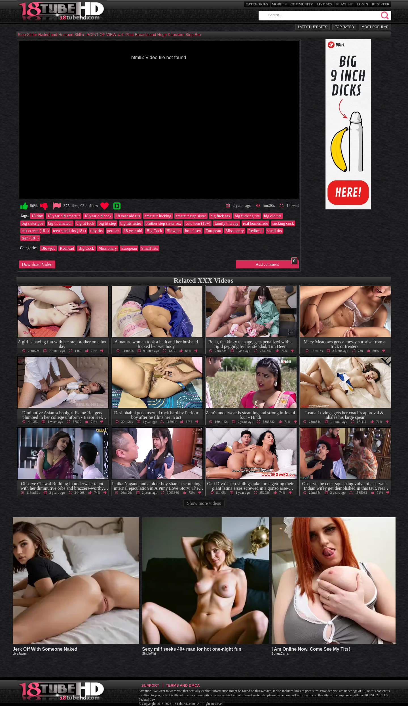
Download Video (37, 264)
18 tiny (37, 216)
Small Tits (149, 248)
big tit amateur (60, 223)
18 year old (133, 230)
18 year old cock (97, 216)
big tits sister (130, 223)
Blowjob (173, 230)
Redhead (255, 230)
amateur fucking (158, 216)
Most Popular (375, 27)
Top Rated (344, 27)
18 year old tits (128, 216)
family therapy (226, 223)
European (213, 230)
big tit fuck (85, 223)
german (113, 230)
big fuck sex (220, 216)
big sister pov (33, 223)
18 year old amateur (63, 216)
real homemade (255, 223)
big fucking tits (247, 216)
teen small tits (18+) (69, 230)
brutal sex (193, 230)
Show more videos (204, 503)
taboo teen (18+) (35, 230)
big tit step (107, 223)
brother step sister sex (163, 223)
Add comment (276, 263)
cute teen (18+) (197, 223)
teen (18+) (30, 238)
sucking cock (283, 223)
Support (150, 685)
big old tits (273, 216)
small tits (274, 230)
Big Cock (154, 230)
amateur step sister (191, 216)
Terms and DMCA (183, 685)
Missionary (234, 230)
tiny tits (96, 230)
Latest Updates (312, 27)
